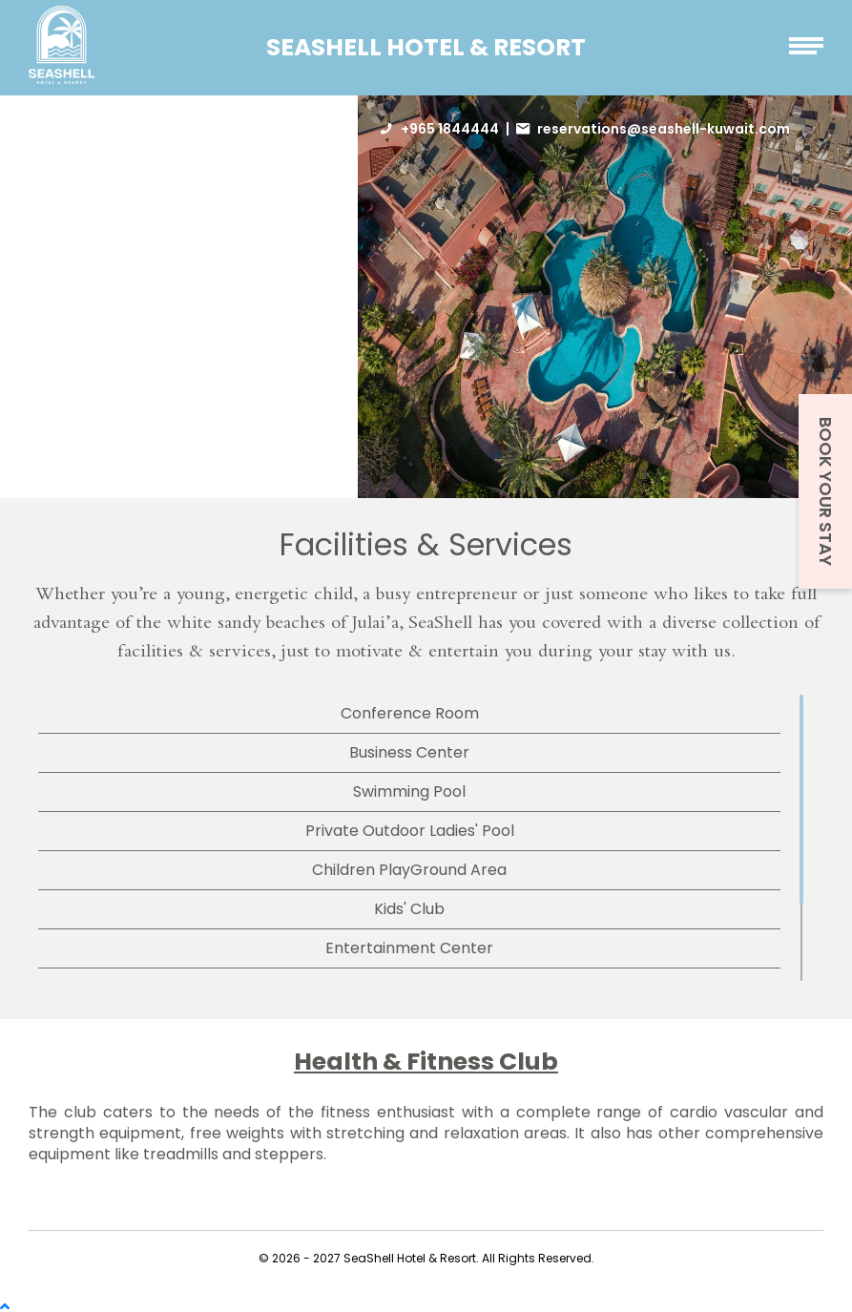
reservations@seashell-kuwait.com (663, 128)
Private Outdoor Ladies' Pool (409, 831)
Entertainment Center (409, 948)
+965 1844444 (450, 128)
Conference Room (410, 713)
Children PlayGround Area (409, 870)
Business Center (409, 752)
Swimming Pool (409, 791)
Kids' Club (409, 909)
